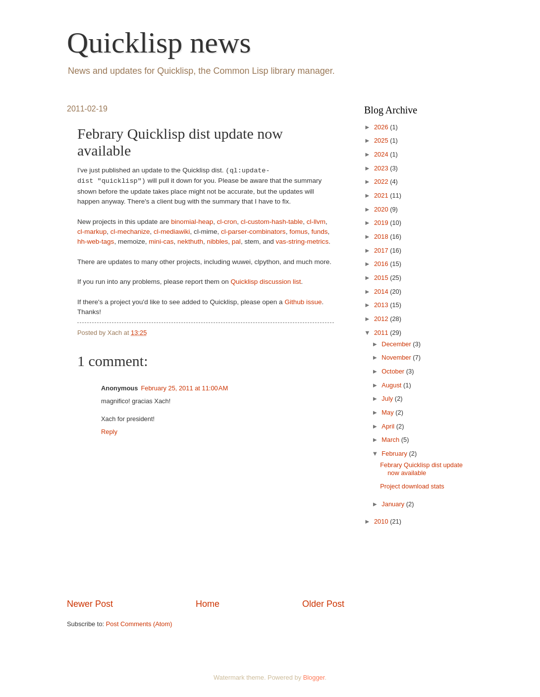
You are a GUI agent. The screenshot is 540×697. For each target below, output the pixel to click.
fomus (298, 231)
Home (207, 604)
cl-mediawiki (172, 231)
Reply (109, 431)
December (397, 344)
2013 (382, 305)
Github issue (303, 302)
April (388, 426)
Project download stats (412, 486)
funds (319, 231)
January (393, 504)
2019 (382, 222)
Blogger (314, 677)
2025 (382, 140)
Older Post (323, 604)
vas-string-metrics (302, 241)
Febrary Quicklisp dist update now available (421, 468)
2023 (382, 168)
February (395, 453)
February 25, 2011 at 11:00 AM (184, 388)
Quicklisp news (159, 42)
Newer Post (90, 604)
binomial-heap (192, 221)
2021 (382, 195)
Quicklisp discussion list (266, 281)
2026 (382, 127)
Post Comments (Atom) (139, 624)
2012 (382, 318)
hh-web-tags (95, 241)
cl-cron (227, 221)
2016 (382, 264)
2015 (382, 277)
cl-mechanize (130, 231)
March (391, 439)
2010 (382, 521)
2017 (382, 250)
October (393, 371)
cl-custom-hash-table (272, 221)
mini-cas (161, 241)
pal (236, 241)
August (392, 385)
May (388, 412)
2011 (382, 332)
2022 (382, 181)
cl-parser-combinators (253, 231)
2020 (382, 209)
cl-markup (92, 231)
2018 (382, 236)
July (387, 398)
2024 (382, 154)
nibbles (217, 241)
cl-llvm (316, 221)
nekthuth (190, 241)
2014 (382, 291)
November (397, 357)
